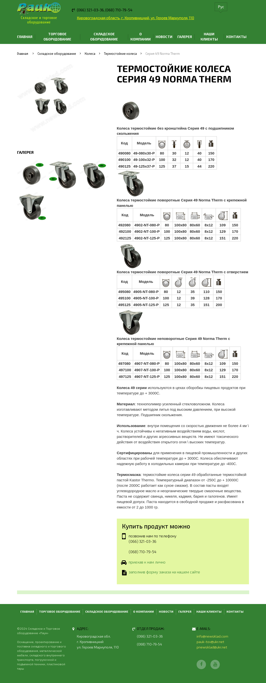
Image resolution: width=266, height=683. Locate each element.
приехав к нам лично (147, 562)
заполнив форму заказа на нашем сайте (164, 572)
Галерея (184, 37)
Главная (24, 37)
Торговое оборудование (57, 36)
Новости (164, 37)
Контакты (236, 37)
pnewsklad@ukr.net (212, 647)
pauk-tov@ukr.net (210, 642)
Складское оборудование (104, 36)
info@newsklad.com (212, 636)
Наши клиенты (209, 36)
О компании (140, 36)
